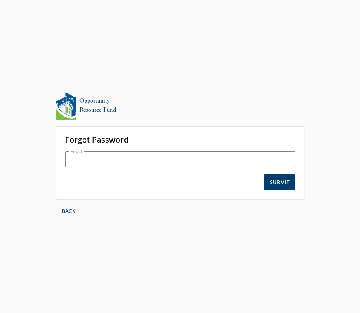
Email (76, 151)
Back (69, 211)
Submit (280, 182)
